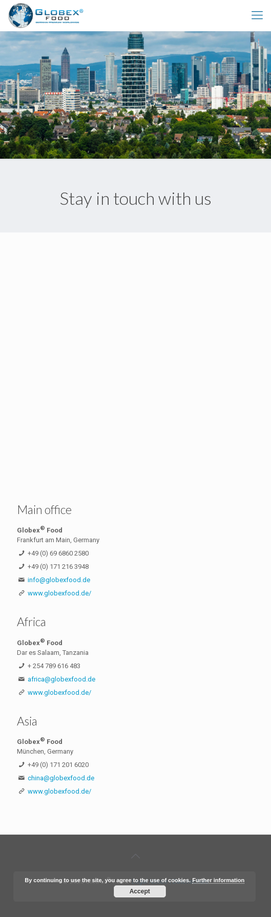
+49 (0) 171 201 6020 (58, 765)
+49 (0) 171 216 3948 (58, 566)
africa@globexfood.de (61, 679)
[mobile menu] (257, 15)
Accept (140, 891)
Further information (218, 880)
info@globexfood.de (59, 580)
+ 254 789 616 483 (54, 666)
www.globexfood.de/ (59, 593)
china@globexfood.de (61, 778)
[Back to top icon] (136, 856)
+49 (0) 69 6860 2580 (58, 553)
